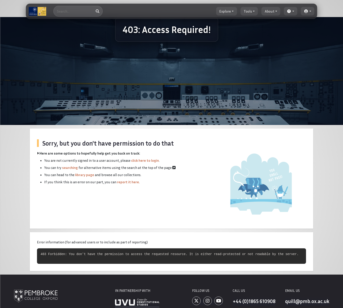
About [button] (269, 11)
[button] (290, 11)
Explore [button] (225, 11)
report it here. (128, 182)
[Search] (78, 11)
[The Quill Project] (37, 11)
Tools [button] (248, 11)
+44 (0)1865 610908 (253, 302)
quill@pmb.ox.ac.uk (306, 302)
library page (84, 175)
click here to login (145, 160)
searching (70, 167)
